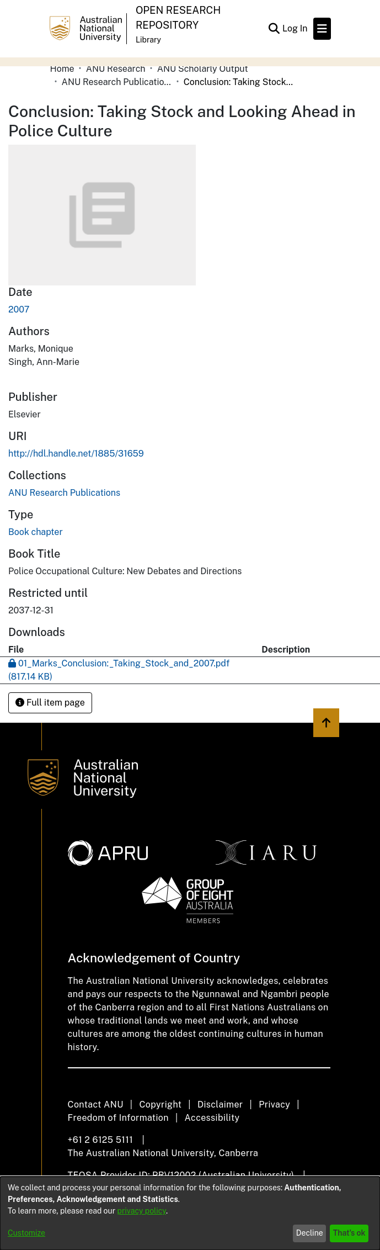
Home (62, 68)
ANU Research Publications (117, 82)
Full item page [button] (50, 702)
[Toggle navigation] (322, 29)
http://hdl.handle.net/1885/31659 (76, 453)
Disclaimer (220, 1104)
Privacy (274, 1104)
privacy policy (141, 1210)
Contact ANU (96, 1104)
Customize (26, 1232)
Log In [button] (295, 28)
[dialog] (190, 1213)
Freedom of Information (118, 1118)
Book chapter (35, 532)
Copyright (160, 1104)
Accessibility (212, 1118)
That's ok (349, 1232)
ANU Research (116, 68)
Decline (309, 1232)
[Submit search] (274, 28)
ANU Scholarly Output (202, 68)
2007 (18, 309)
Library (148, 39)
